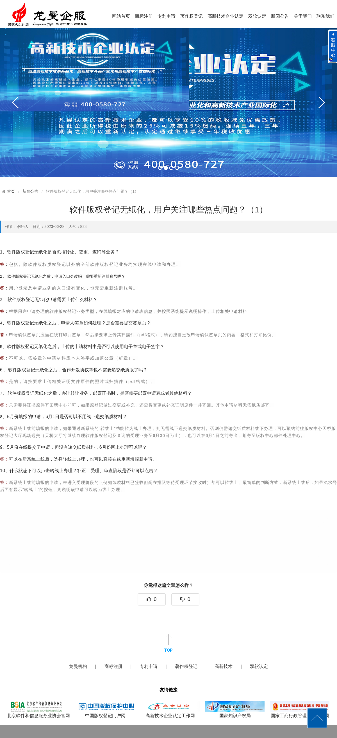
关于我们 (303, 16)
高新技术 (224, 666)
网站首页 (121, 16)
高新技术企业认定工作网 (170, 709)
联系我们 (325, 16)
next (321, 102)
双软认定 (257, 16)
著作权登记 (191, 16)
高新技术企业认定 (225, 16)
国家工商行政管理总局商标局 (299, 709)
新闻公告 (280, 16)
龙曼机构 (78, 666)
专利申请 (167, 16)
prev (16, 102)
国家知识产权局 (235, 709)
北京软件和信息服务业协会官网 (38, 709)
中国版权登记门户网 (105, 709)
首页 (11, 191)
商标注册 (144, 16)
